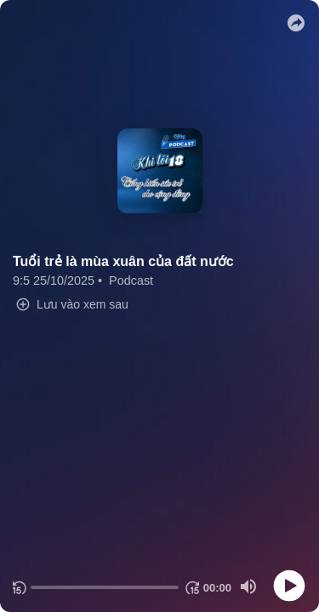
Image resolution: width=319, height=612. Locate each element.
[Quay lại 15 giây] (18, 587)
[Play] (289, 586)
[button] (296, 23)
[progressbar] (105, 587)
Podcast (131, 280)
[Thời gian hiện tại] (217, 587)
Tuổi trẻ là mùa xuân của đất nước (123, 261)
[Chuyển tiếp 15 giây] (191, 587)
